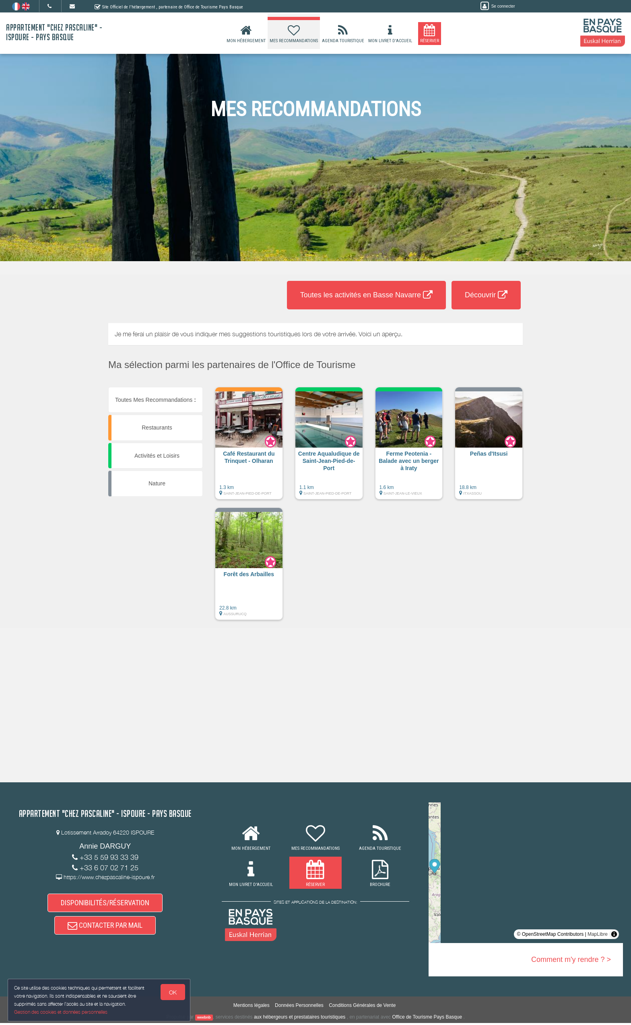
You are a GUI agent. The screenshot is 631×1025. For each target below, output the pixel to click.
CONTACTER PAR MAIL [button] (105, 928)
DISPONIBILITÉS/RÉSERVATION (105, 904)
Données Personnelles (299, 1007)
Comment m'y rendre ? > (571, 959)
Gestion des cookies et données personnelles (61, 1012)
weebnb (204, 1019)
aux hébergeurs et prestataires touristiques (299, 1019)
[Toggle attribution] (614, 934)
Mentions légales (251, 1007)
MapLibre (598, 934)
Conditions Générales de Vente (362, 1007)
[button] (249, 447)
